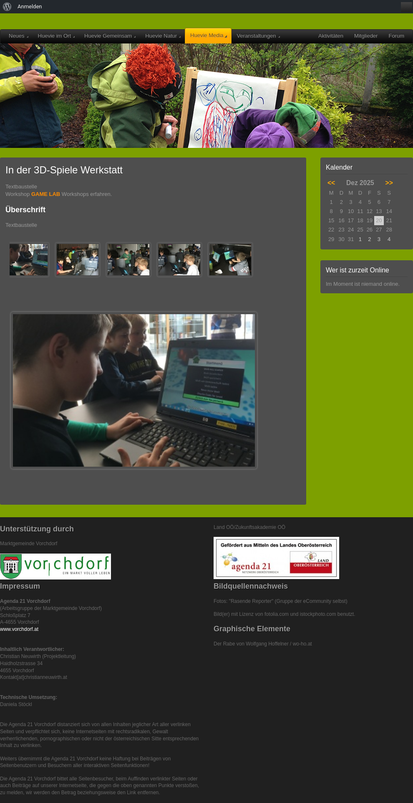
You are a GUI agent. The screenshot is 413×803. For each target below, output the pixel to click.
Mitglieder (366, 36)
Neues (18, 36)
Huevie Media (208, 35)
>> (389, 182)
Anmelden (30, 6)
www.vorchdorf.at (19, 629)
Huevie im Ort (56, 36)
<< (331, 182)
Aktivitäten (330, 36)
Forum (396, 36)
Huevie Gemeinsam (110, 36)
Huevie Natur (163, 36)
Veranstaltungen (258, 36)
